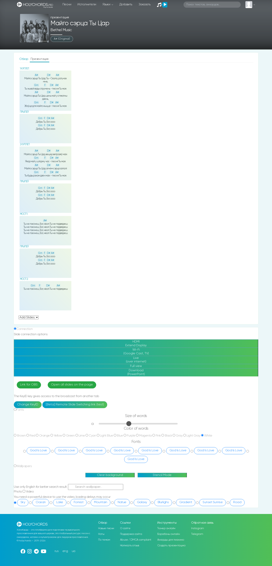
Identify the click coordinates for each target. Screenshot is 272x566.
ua (73, 551)
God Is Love (38, 450)
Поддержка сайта (131, 534)
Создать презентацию (171, 545)
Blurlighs (163, 502)
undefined (29, 317)
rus (57, 551)
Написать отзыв (129, 545)
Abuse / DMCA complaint (135, 539)
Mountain (100, 502)
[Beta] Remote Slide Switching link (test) (75, 404)
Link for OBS (29, 384)
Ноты (101, 534)
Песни (66, 4)
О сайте (125, 528)
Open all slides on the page (72, 384)
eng (65, 551)
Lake (59, 502)
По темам (104, 539)
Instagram (197, 528)
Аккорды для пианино (170, 539)
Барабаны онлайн (168, 534)
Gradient (185, 502)
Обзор (24, 59)
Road (237, 502)
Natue (122, 502)
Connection (24, 329)
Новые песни (106, 528)
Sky (22, 502)
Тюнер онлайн (166, 528)
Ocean (41, 502)
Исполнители (86, 4)
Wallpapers (24, 466)
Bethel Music (61, 30)
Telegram (197, 534)
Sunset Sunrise (213, 502)
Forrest (79, 502)
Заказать (145, 4)
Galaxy (142, 502)
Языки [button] (106, 4)
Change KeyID (27, 404)
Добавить (125, 4)
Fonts (20, 409)
